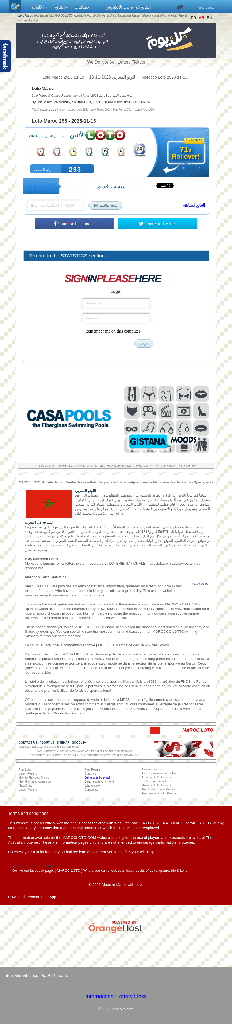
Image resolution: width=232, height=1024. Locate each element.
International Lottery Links (115, 996)
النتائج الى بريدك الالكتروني (128, 7)
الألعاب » (40, 7)
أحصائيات (87, 7)
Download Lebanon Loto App (32, 897)
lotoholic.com (54, 975)
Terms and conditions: (29, 813)
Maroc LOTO (200, 583)
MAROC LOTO (68, 871)
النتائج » (62, 7)
